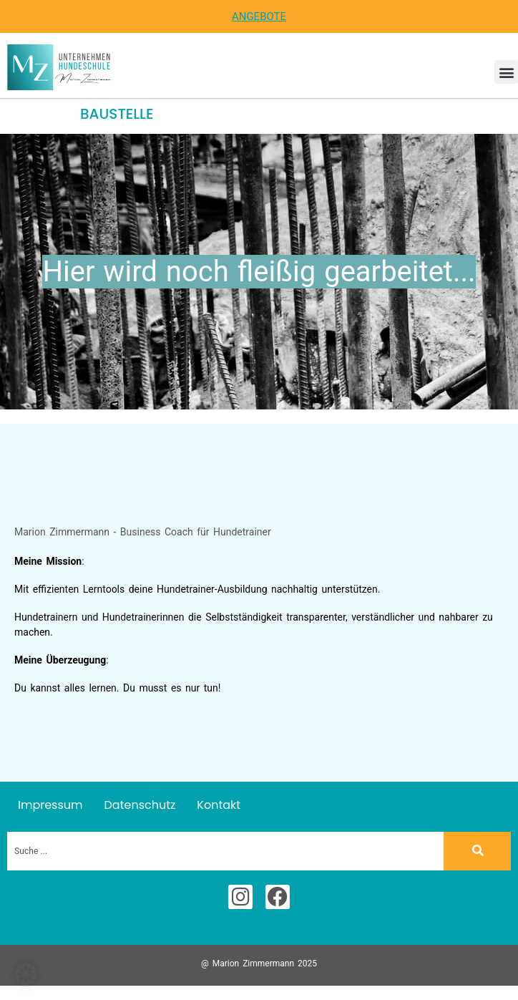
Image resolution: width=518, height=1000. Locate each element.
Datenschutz (140, 805)
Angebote (259, 16)
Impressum (50, 805)
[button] (506, 72)
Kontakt (218, 805)
